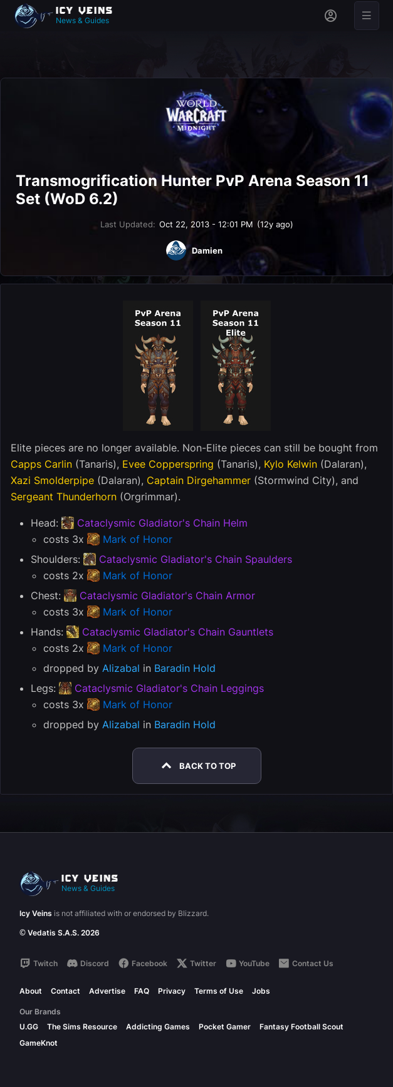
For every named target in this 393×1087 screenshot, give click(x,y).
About (30, 991)
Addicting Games (158, 1026)
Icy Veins (35, 913)
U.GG (28, 1026)
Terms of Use (218, 991)
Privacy (172, 991)
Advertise (107, 991)
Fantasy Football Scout (301, 1026)
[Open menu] (366, 15)
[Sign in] (330, 16)
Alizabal (121, 668)
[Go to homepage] (69, 15)
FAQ (141, 991)
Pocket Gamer (225, 1026)
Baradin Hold (185, 668)
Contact (65, 991)
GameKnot (38, 1043)
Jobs (261, 991)
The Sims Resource (82, 1026)
